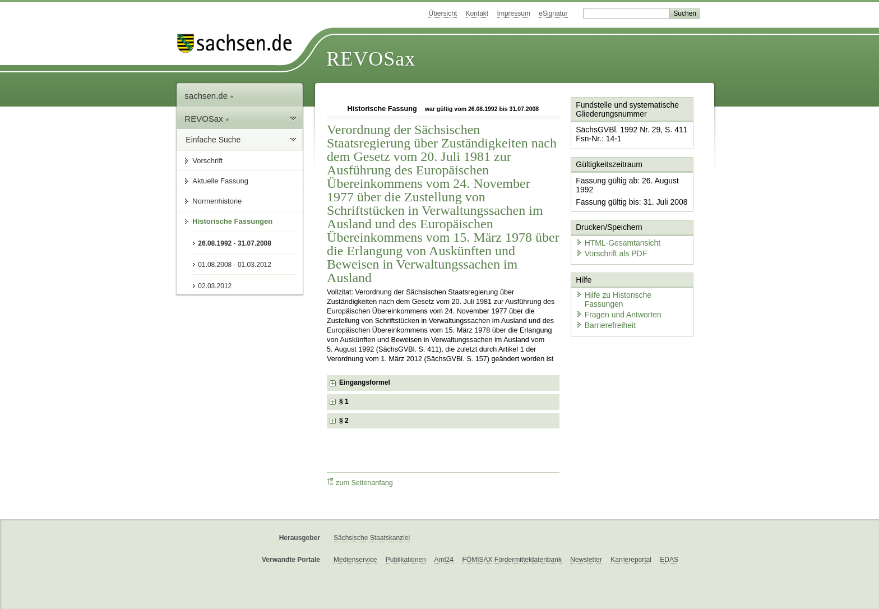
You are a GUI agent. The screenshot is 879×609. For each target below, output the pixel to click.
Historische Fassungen (232, 221)
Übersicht (442, 13)
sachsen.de (209, 95)
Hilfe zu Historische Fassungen (628, 273)
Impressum (513, 13)
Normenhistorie (217, 201)
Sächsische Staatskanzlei (372, 538)
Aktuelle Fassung (220, 181)
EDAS (669, 560)
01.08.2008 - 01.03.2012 (234, 265)
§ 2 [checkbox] (344, 421)
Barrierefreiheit (603, 293)
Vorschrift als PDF (608, 234)
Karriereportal (630, 560)
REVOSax (370, 59)
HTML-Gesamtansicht (614, 224)
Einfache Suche (213, 139)
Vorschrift (207, 160)
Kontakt (477, 13)
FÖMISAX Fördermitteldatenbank (511, 560)
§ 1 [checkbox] (344, 401)
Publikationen (406, 560)
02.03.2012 (215, 286)
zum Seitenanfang (360, 482)
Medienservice (355, 560)
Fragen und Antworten (614, 283)
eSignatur (553, 13)
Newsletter (586, 560)
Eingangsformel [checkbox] (364, 382)
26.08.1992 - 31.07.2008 (234, 243)
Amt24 (444, 560)
